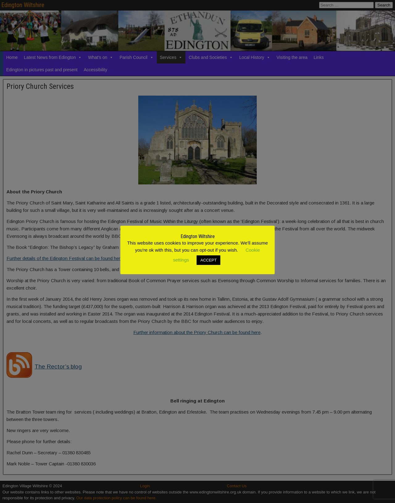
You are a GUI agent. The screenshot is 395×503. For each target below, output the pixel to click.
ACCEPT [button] (208, 260)
